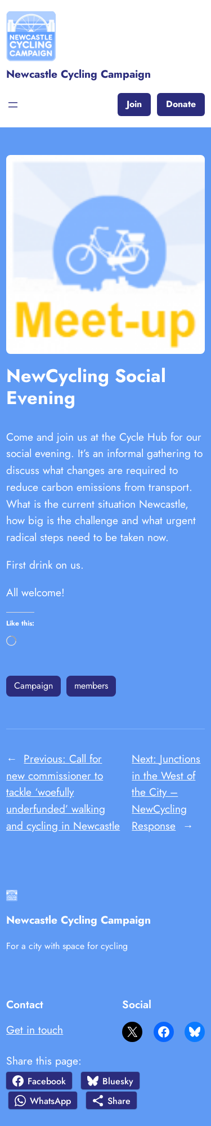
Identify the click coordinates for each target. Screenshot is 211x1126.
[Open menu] (13, 105)
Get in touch (34, 1030)
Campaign (33, 685)
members (91, 685)
